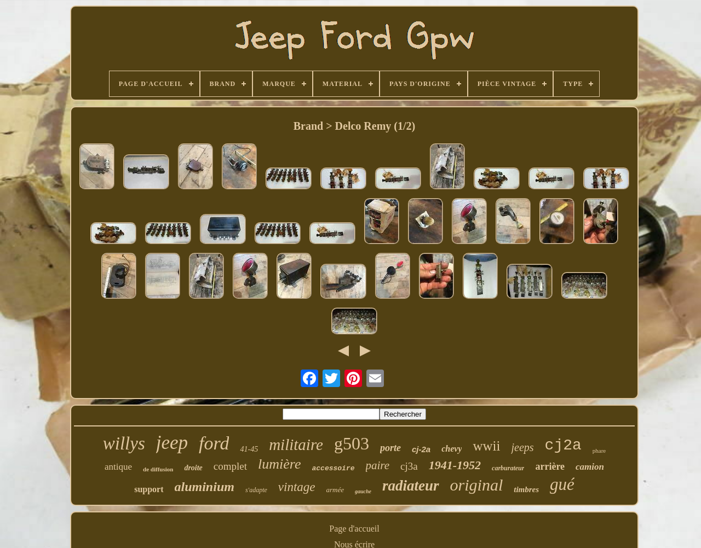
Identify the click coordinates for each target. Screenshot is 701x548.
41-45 (249, 449)
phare (599, 450)
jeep (172, 442)
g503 (351, 443)
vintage (296, 487)
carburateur (508, 468)
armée (335, 490)
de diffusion (158, 469)
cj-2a (421, 449)
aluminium (204, 487)
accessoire (333, 468)
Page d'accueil (354, 528)
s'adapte (256, 490)
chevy (451, 448)
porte (390, 447)
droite (193, 468)
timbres (526, 489)
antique (118, 467)
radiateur (410, 485)
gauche (363, 491)
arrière (550, 466)
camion (590, 467)
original (476, 485)
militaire (296, 444)
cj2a (563, 445)
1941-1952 (455, 465)
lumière (279, 464)
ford (214, 443)
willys (124, 443)
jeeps (522, 447)
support (148, 489)
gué (562, 484)
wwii (486, 446)
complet (230, 466)
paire (378, 465)
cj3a (409, 466)
